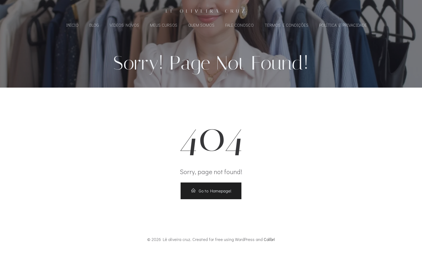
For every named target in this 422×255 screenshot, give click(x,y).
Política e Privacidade (343, 25)
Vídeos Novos (124, 25)
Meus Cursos (163, 25)
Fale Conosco (239, 25)
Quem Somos (201, 25)
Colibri (269, 239)
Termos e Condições (286, 25)
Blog (94, 25)
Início (72, 25)
